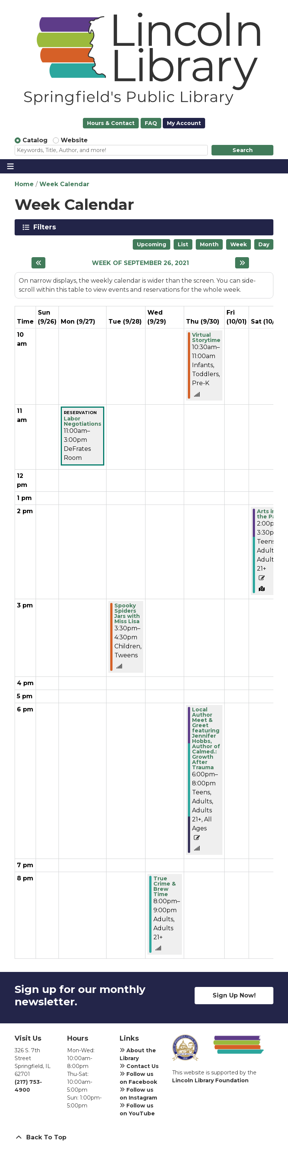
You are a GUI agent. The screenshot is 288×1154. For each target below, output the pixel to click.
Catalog (35, 140)
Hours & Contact (111, 123)
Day (263, 244)
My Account (184, 123)
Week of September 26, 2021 (140, 263)
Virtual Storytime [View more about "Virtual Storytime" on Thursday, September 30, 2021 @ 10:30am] (206, 337)
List (183, 244)
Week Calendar (64, 184)
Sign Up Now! (234, 995)
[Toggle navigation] (10, 166)
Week (238, 244)
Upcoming (151, 244)
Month (209, 244)
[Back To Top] (144, 1137)
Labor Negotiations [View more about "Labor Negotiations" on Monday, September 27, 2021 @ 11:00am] (82, 421)
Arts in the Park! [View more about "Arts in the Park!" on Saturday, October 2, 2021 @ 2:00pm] (270, 514)
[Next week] (242, 262)
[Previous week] (38, 262)
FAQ (151, 123)
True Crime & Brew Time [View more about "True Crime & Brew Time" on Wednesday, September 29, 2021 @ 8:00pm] (164, 886)
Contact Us (139, 1066)
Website (74, 140)
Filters (45, 227)
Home (24, 184)
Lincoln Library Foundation (210, 1080)
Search (242, 150)
